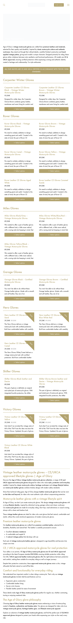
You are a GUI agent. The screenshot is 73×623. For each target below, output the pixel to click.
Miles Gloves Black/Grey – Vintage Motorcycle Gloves (16, 216)
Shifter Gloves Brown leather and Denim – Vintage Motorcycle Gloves (53, 381)
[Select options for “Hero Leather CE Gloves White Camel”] (19, 362)
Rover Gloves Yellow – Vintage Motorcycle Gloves (52, 153)
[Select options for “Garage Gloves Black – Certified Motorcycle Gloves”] (19, 299)
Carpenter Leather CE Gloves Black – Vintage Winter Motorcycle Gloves (16, 90)
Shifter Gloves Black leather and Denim (18, 380)
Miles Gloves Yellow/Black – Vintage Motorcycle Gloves (16, 245)
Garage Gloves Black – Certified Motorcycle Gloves (18, 280)
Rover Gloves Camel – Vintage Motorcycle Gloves (17, 153)
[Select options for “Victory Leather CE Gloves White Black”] (19, 464)
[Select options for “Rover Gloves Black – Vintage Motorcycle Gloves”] (19, 143)
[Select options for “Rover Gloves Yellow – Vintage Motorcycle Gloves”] (54, 171)
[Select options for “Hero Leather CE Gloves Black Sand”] (19, 334)
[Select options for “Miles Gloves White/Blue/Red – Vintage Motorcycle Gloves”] (54, 235)
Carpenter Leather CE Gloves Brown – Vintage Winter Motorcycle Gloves (51, 90)
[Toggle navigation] (68, 5)
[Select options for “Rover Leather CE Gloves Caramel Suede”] (54, 199)
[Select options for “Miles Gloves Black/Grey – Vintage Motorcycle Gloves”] (19, 235)
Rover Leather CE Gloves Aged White (17, 181)
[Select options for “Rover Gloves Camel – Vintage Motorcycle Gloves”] (19, 171)
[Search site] (4, 5)
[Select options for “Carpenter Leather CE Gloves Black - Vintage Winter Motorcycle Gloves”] (19, 109)
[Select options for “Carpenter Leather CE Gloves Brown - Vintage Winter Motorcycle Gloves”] (54, 109)
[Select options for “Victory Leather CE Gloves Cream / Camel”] (54, 436)
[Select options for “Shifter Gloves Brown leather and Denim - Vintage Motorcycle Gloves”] (54, 400)
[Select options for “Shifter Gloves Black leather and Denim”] (19, 398)
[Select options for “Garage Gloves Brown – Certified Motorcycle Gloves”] (54, 299)
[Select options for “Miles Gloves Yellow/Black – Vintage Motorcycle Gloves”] (19, 263)
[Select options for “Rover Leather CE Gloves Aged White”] (19, 199)
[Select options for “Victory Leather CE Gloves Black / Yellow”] (19, 436)
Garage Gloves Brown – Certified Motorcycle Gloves (53, 280)
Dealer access (59, 5)
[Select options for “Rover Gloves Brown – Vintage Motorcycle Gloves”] (54, 143)
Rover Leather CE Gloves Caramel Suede (53, 181)
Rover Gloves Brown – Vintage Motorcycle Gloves (52, 124)
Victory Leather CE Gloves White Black (18, 446)
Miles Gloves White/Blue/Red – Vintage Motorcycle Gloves (52, 216)
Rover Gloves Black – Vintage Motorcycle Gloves (17, 124)
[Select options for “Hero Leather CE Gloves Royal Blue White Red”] (54, 334)
